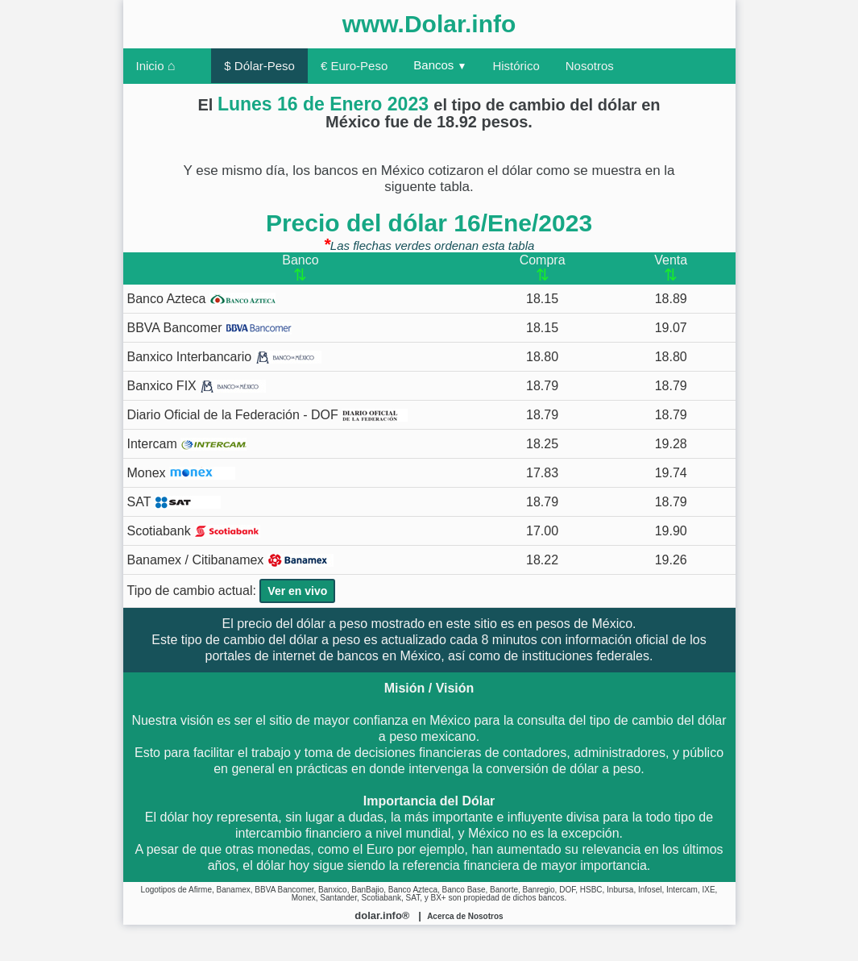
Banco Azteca (201, 299)
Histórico (515, 66)
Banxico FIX (197, 386)
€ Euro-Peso (354, 66)
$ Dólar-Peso (259, 66)
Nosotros (590, 66)
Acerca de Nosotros (465, 916)
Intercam (187, 444)
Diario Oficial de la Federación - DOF (267, 415)
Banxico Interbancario (224, 357)
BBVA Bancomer (209, 328)
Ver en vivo (297, 591)
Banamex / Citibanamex (230, 560)
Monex (181, 473)
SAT (174, 502)
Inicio (156, 66)
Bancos (439, 65)
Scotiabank (194, 531)
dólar (310, 623)
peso (353, 623)
